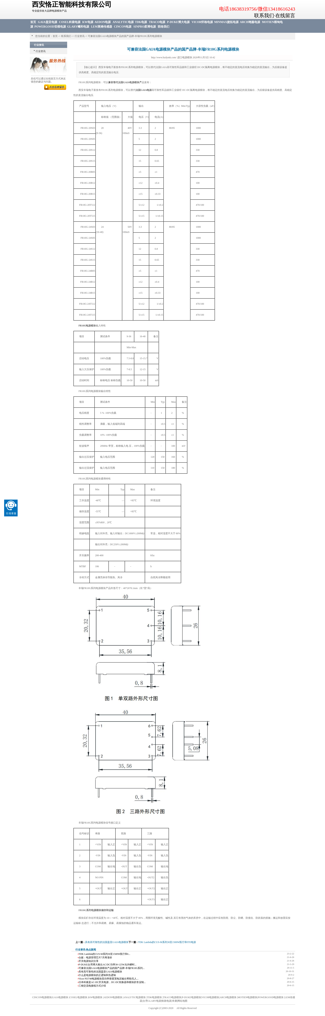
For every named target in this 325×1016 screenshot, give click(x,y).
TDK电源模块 (154, 997)
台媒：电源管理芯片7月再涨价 (95, 957)
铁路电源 (166, 1000)
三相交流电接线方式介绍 (92, 985)
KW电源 (87, 22)
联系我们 (66, 36)
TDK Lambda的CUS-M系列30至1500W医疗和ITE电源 (167, 942)
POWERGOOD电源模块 (271, 997)
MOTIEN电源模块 (247, 997)
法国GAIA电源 (144, 90)
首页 (33, 22)
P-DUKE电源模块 (191, 997)
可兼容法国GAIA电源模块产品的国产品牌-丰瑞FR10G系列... (111, 968)
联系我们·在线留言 (274, 15)
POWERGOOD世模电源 (50, 26)
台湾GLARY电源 (152, 1000)
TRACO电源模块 (172, 997)
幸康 (174, 1000)
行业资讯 (80, 36)
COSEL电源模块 (78, 997)
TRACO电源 (157, 22)
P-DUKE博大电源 (178, 22)
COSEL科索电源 (69, 22)
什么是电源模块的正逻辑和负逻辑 (97, 975)
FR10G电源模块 (87, 325)
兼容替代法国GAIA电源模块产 (125, 82)
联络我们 (163, 26)
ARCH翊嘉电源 (250, 22)
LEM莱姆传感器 (101, 26)
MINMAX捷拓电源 (226, 22)
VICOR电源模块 (210, 997)
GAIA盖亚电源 (47, 22)
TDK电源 (141, 22)
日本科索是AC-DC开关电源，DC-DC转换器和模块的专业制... (112, 982)
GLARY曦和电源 (78, 26)
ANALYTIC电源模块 (134, 997)
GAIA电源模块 (60, 997)
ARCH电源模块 (228, 997)
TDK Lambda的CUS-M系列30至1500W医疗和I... (104, 954)
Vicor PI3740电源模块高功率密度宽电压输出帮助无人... (108, 978)
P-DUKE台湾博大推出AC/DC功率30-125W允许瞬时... (107, 964)
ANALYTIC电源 (123, 22)
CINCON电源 (123, 26)
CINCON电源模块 (42, 997)
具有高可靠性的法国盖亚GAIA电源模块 (107, 942)
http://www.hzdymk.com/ (164, 57)
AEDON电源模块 (113, 997)
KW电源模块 (95, 997)
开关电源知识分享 (88, 961)
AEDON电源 (103, 22)
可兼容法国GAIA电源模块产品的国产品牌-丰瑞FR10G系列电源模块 (125, 36)
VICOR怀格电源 (202, 22)
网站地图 (182, 1000)
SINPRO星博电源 (144, 26)
